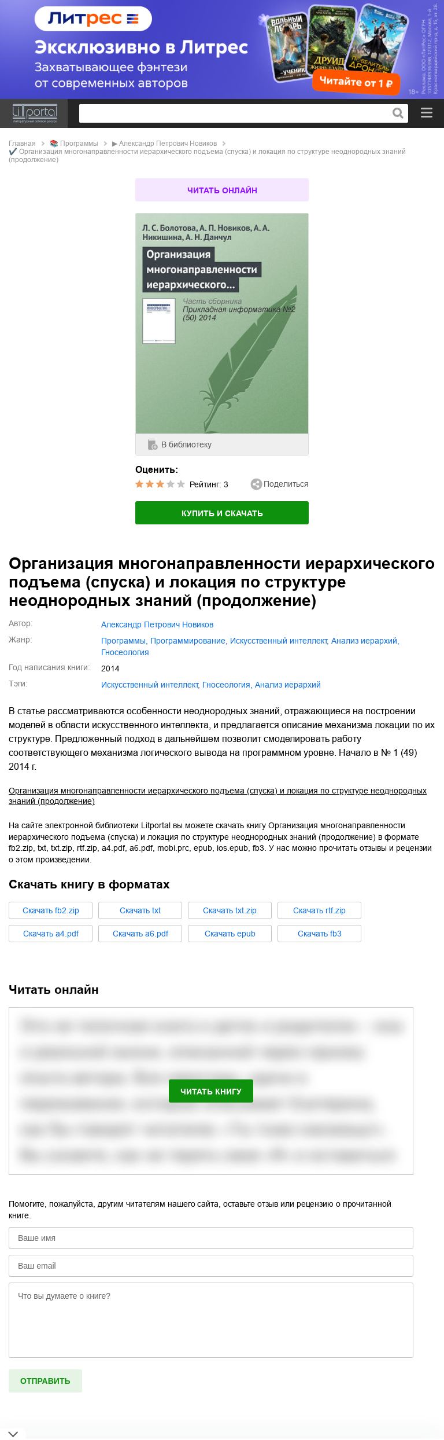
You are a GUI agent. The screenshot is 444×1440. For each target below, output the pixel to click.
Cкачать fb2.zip (51, 910)
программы (79, 143)
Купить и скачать (222, 513)
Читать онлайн (222, 190)
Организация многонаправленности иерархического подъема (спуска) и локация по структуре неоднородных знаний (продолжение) (218, 796)
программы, (124, 640)
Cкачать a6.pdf (140, 933)
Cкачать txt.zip (230, 910)
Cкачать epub (230, 933)
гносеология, (227, 684)
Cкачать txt (140, 910)
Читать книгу (211, 1091)
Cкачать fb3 (320, 933)
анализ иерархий (288, 684)
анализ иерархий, (365, 640)
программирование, (189, 640)
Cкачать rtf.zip (319, 910)
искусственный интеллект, (279, 640)
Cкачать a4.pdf (51, 933)
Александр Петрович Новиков (168, 143)
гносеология (125, 652)
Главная (22, 143)
